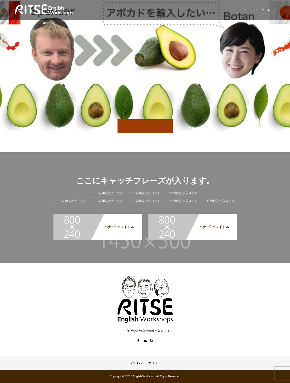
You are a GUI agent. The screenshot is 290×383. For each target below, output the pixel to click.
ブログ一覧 (263, 10)
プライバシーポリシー (145, 363)
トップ (241, 10)
